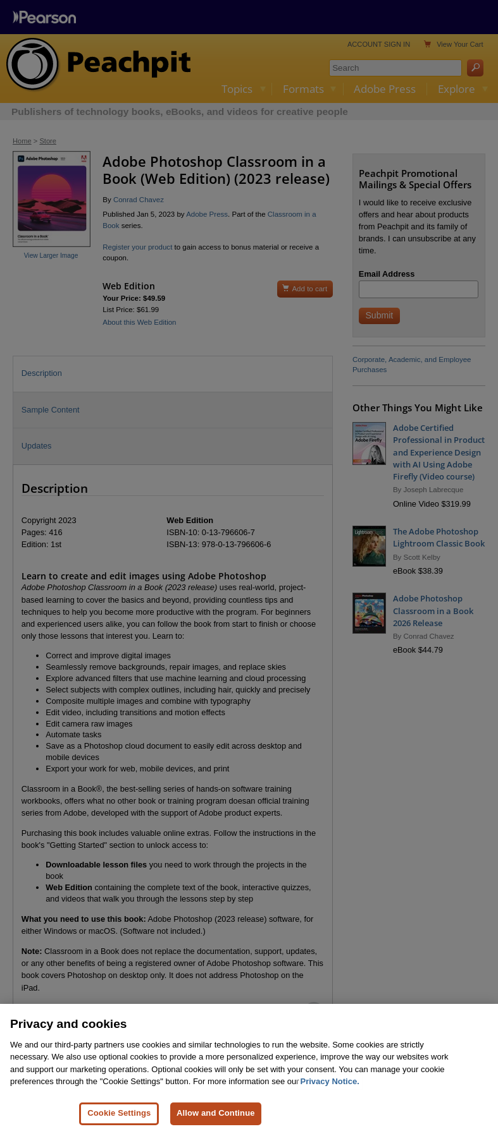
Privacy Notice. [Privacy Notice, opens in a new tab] (330, 1088)
